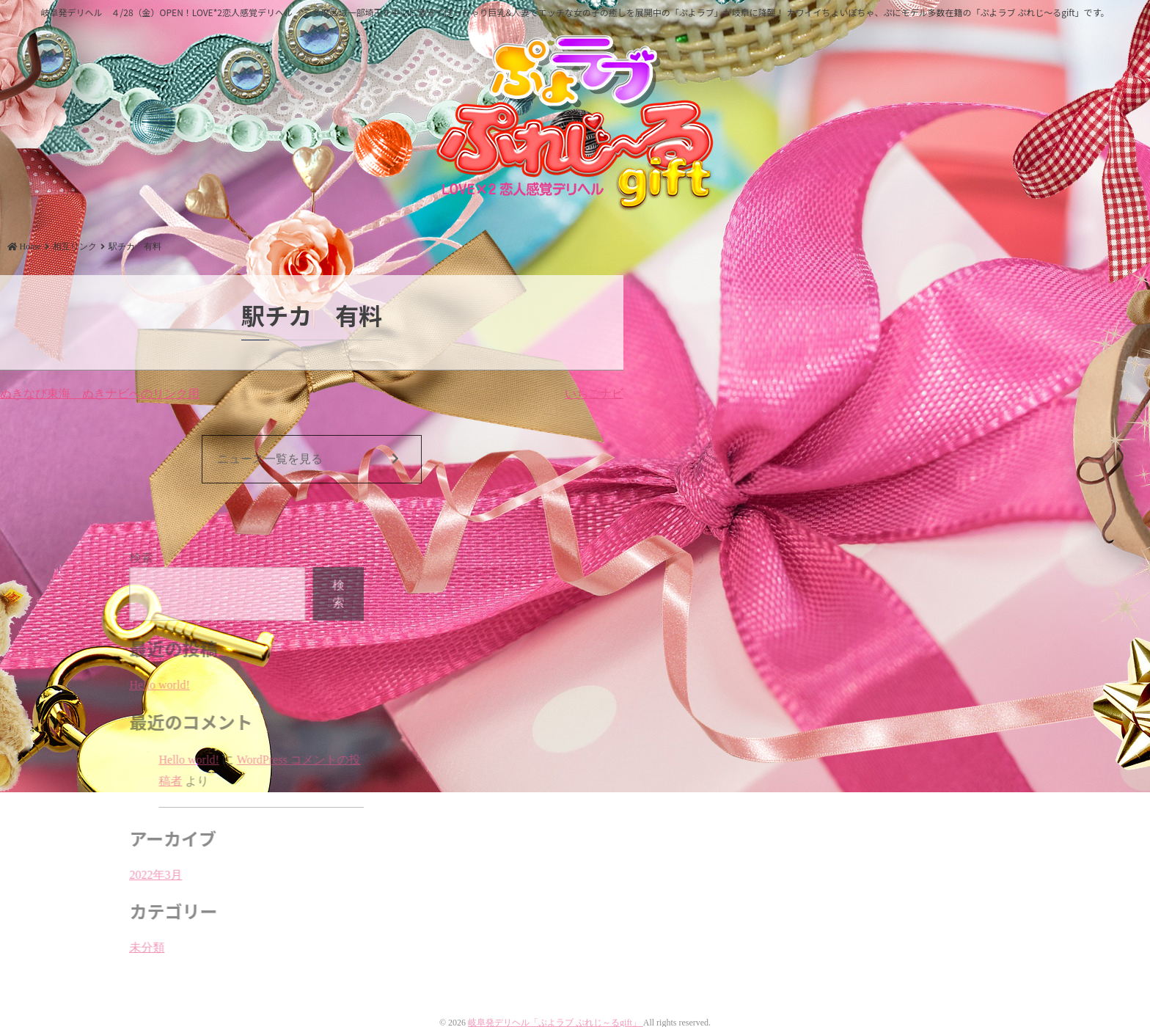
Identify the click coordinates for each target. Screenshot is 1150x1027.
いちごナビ (594, 393)
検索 (187, 558)
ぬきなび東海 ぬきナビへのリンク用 (99, 393)
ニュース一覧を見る (308, 459)
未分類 (192, 947)
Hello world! (205, 685)
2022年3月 (201, 875)
